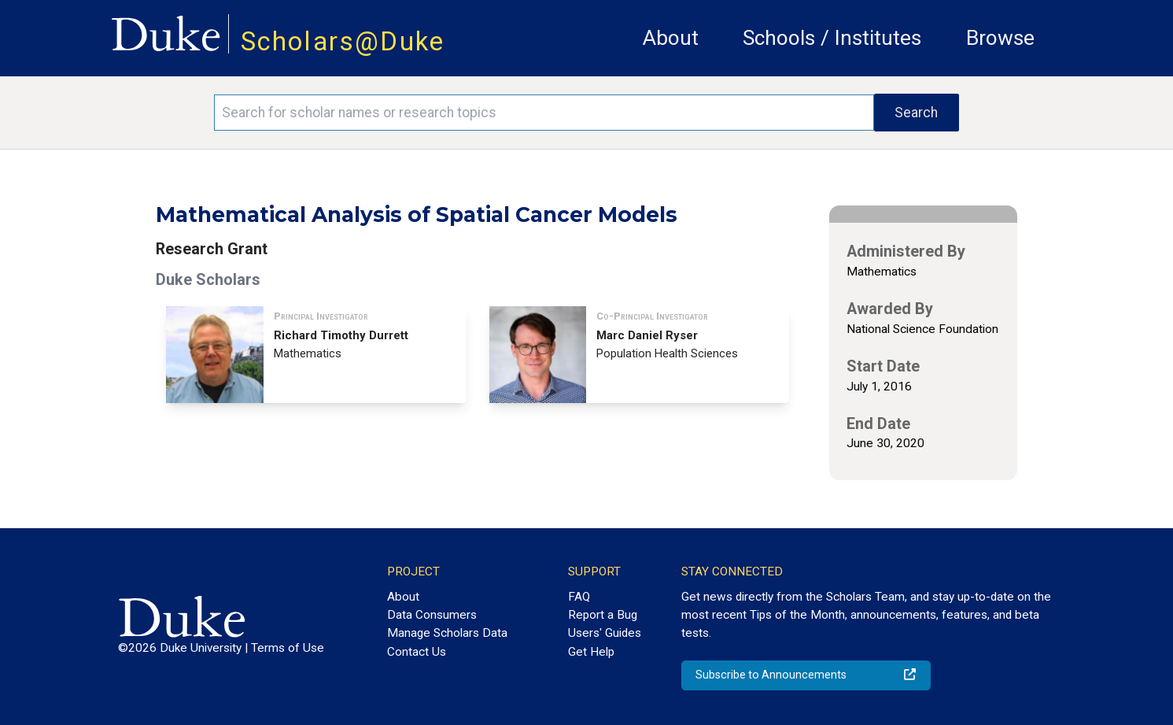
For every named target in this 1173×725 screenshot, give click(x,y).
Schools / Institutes (832, 38)
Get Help (591, 652)
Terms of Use (287, 648)
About (671, 38)
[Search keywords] (544, 112)
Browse (1000, 38)
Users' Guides (604, 633)
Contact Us (416, 652)
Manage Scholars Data (447, 633)
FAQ (579, 597)
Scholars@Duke (343, 41)
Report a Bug (602, 615)
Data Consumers (432, 615)
